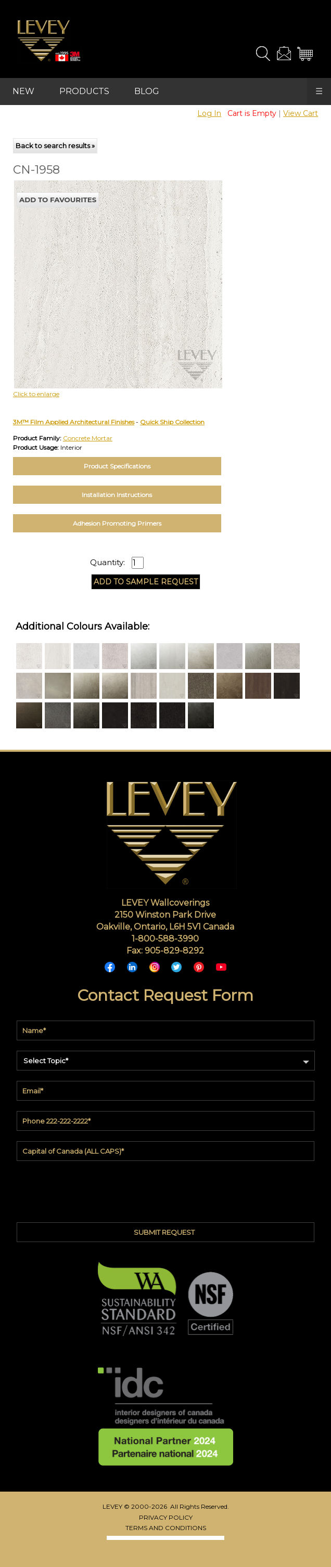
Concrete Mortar (87, 438)
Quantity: (107, 562)
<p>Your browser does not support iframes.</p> (96, 271)
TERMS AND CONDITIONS (165, 1528)
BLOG (146, 91)
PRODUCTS (84, 91)
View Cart (300, 113)
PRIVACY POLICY (166, 1517)
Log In (209, 113)
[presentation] (165, 1189)
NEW (23, 91)
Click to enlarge (36, 394)
